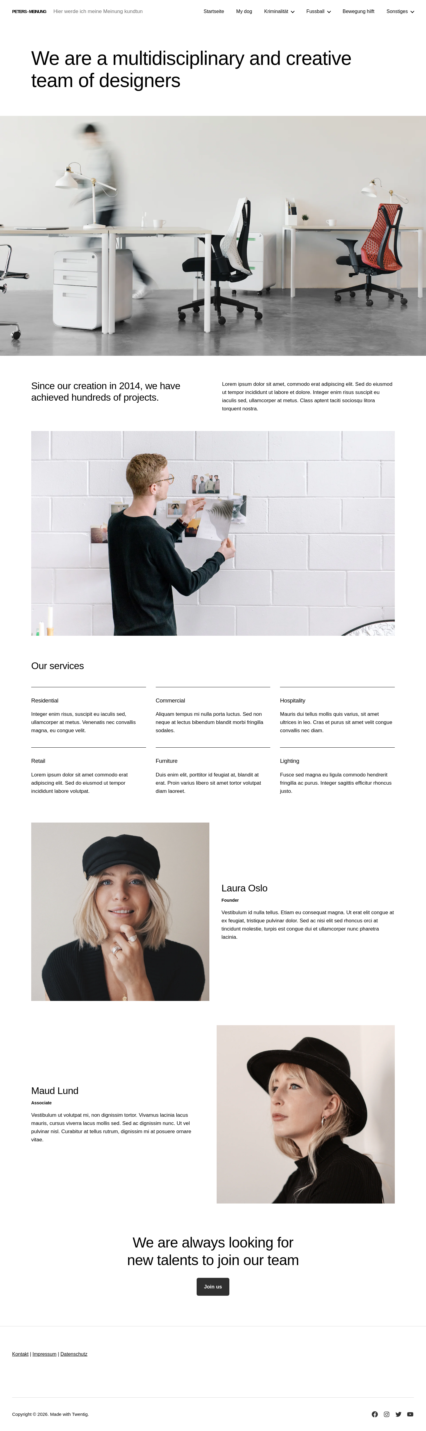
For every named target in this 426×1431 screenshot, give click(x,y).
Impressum (44, 1354)
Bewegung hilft (358, 11)
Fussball (315, 11)
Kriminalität (276, 11)
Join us (213, 1287)
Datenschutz (73, 1354)
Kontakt (20, 1354)
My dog (244, 11)
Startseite (214, 11)
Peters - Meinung (29, 11)
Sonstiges (397, 11)
